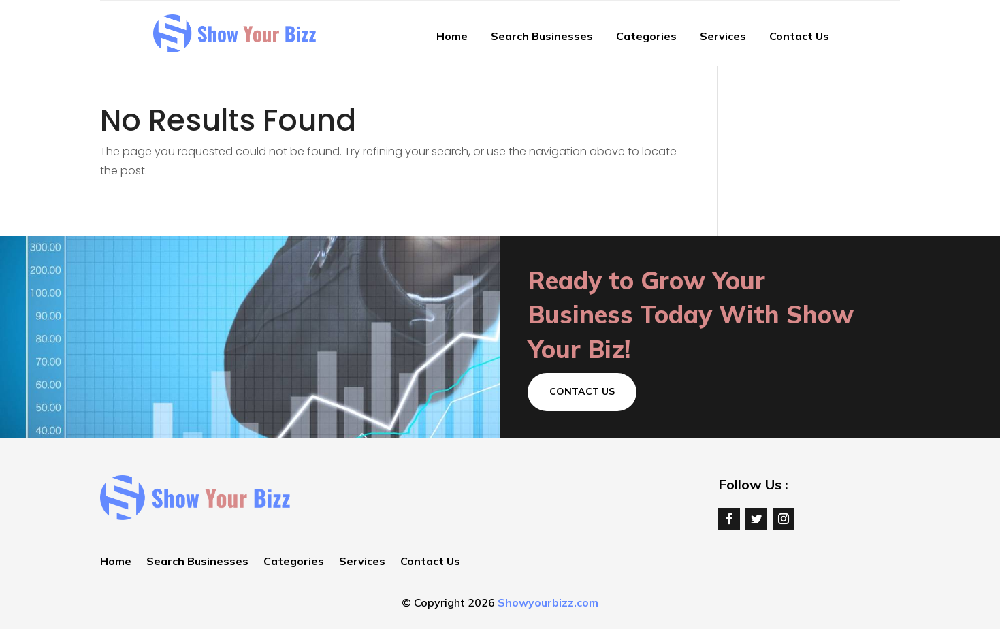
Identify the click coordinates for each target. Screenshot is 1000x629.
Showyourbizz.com (548, 602)
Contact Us (799, 36)
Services (723, 36)
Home (452, 36)
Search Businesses (542, 36)
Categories (646, 36)
